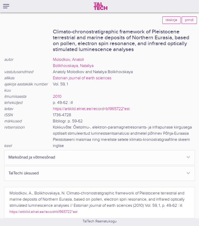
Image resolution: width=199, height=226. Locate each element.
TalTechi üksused (23, 173)
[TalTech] (100, 6)
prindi (189, 20)
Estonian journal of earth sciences (82, 78)
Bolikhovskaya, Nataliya (73, 65)
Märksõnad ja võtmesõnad (31, 157)
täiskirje (171, 20)
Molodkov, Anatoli (68, 59)
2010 (57, 96)
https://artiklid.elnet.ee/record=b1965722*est (91, 108)
